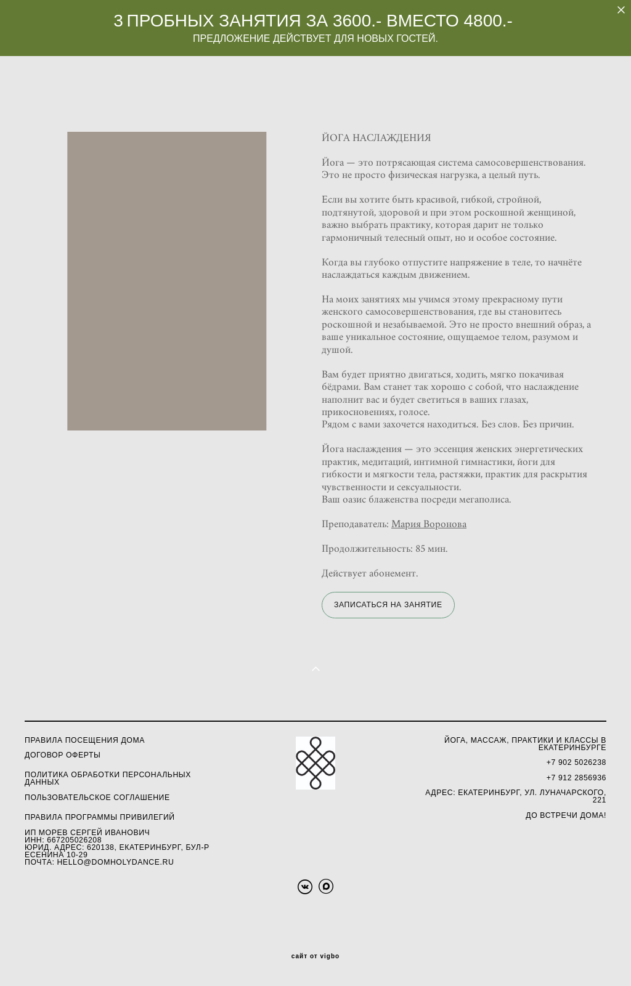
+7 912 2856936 (576, 778)
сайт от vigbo (315, 956)
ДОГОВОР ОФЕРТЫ (62, 755)
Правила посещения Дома (85, 740)
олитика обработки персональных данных (108, 778)
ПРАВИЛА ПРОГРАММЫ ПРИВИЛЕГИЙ (100, 817)
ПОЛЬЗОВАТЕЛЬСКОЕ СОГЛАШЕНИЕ (97, 797)
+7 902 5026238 (576, 762)
